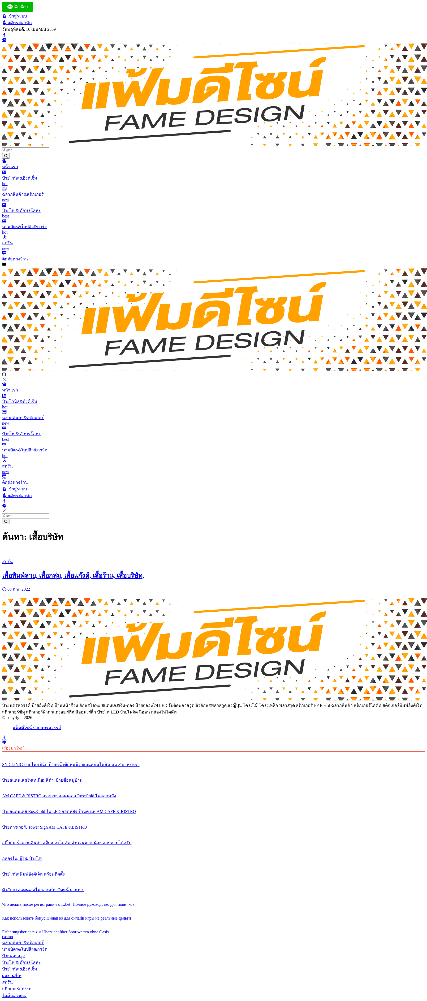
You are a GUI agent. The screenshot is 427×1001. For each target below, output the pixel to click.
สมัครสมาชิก (17, 22)
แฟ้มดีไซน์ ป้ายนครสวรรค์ (37, 727)
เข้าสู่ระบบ (14, 16)
